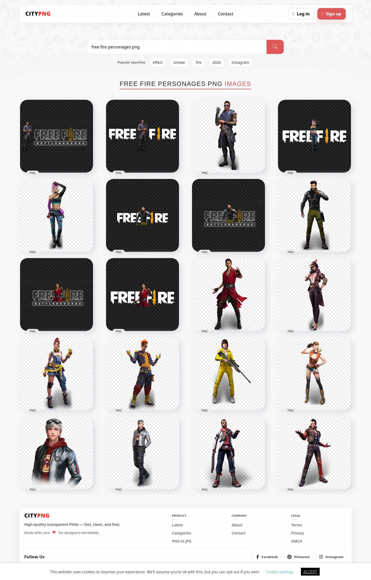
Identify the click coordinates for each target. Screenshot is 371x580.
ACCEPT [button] (310, 571)
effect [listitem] (158, 62)
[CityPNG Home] (38, 13)
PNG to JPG (181, 541)
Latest (144, 14)
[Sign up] (331, 14)
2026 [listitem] (216, 62)
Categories (172, 14)
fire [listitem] (198, 62)
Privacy (297, 533)
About (200, 14)
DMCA (296, 541)
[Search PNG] (177, 47)
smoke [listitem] (179, 62)
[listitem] (267, 557)
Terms (296, 525)
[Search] (275, 47)
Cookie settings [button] (279, 571)
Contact (225, 14)
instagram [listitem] (240, 62)
